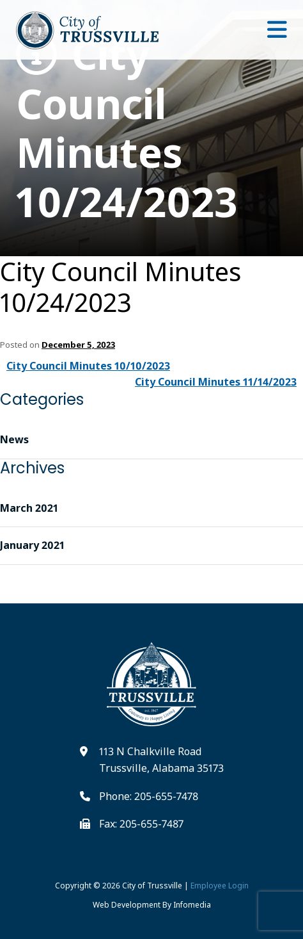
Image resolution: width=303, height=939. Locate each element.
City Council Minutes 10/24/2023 (127, 128)
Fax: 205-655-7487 (141, 824)
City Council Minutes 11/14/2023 (216, 382)
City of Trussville (152, 885)
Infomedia (192, 904)
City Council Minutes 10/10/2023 (88, 366)
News (14, 439)
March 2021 (29, 508)
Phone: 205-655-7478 (148, 796)
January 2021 (32, 545)
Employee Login (219, 885)
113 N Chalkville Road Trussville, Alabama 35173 (161, 759)
